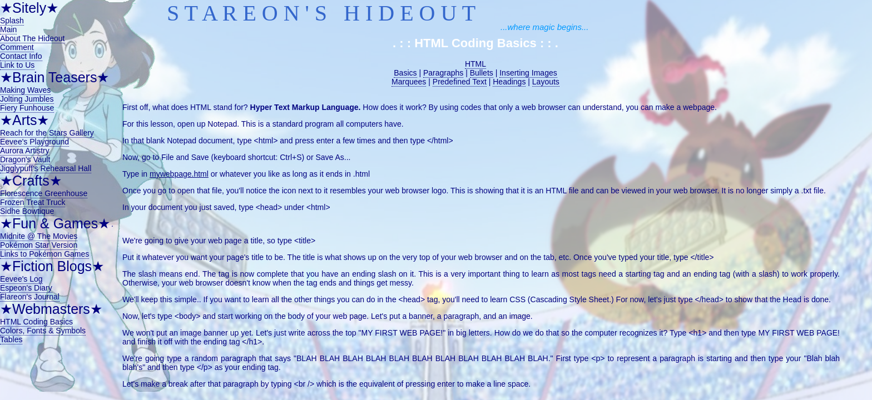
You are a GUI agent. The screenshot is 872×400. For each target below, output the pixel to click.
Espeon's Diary (26, 287)
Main (8, 29)
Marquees (409, 81)
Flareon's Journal (30, 296)
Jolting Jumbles (27, 98)
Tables (11, 339)
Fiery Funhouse (27, 107)
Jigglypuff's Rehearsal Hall (45, 168)
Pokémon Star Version (38, 245)
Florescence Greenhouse (43, 193)
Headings (509, 81)
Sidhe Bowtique (27, 211)
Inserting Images (528, 72)
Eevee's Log (21, 278)
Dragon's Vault (25, 159)
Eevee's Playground (34, 141)
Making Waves (25, 90)
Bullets (481, 72)
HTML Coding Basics (36, 321)
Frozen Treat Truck (32, 202)
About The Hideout (32, 38)
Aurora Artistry (24, 150)
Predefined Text (460, 81)
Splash (12, 20)
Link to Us (17, 65)
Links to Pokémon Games (44, 253)
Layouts (545, 81)
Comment (17, 47)
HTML (475, 63)
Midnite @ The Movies (38, 236)
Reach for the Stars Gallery (47, 132)
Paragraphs (443, 72)
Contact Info (21, 56)
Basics (405, 72)
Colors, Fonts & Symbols (43, 330)
